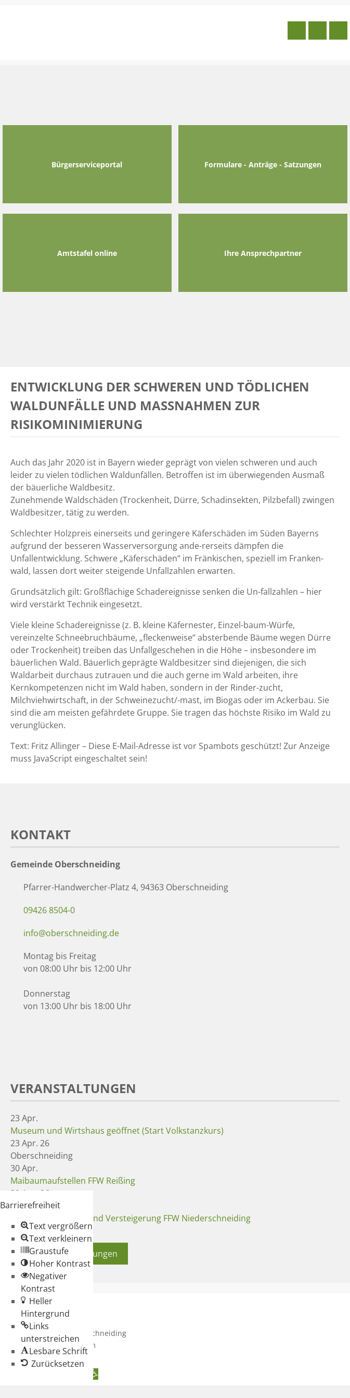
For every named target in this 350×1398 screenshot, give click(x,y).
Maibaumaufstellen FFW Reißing (72, 1180)
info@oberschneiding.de (71, 933)
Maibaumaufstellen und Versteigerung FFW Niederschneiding (130, 1218)
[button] (57, 1226)
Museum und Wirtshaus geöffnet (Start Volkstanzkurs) (117, 1130)
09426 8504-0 (49, 910)
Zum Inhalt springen (39, 1391)
